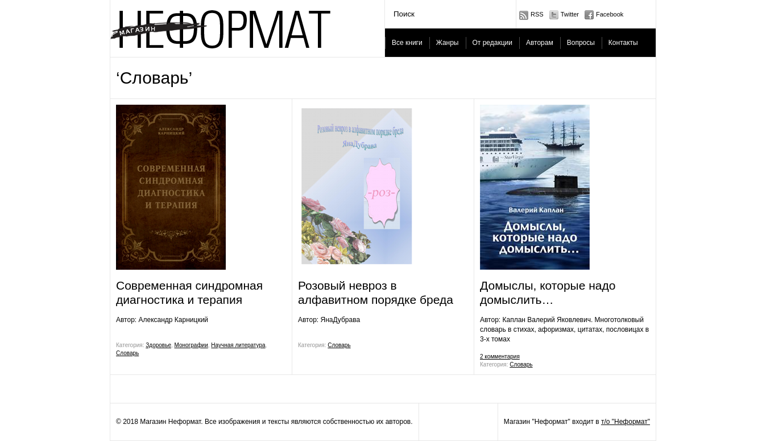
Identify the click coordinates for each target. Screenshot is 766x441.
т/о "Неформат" (625, 422)
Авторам (539, 43)
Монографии (191, 345)
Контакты (623, 43)
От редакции (492, 43)
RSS (537, 14)
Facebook (609, 14)
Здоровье (158, 345)
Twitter (570, 14)
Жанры (447, 43)
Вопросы (581, 43)
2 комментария (500, 356)
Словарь (127, 353)
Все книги (407, 43)
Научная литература (238, 345)
